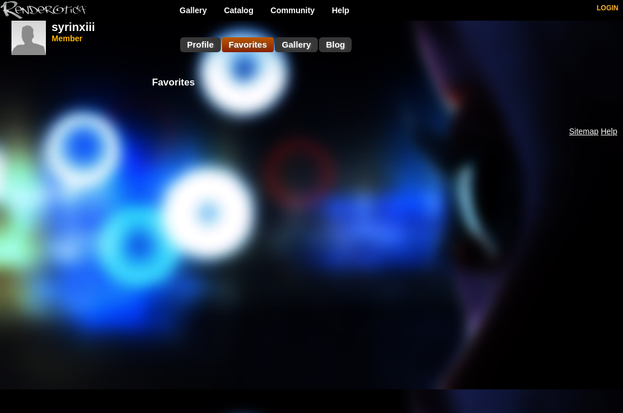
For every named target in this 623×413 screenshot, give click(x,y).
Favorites (248, 44)
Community (293, 10)
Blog (335, 44)
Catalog (238, 10)
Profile (200, 44)
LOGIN (607, 8)
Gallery (193, 10)
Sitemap (583, 131)
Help (340, 10)
